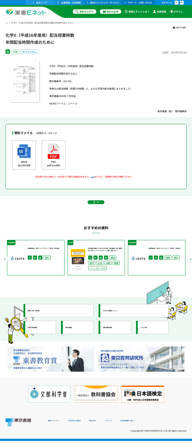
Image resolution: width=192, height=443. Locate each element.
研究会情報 (75, 342)
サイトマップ (143, 423)
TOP (8, 22)
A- (176, 2)
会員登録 (159, 11)
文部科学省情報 (40, 342)
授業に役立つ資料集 (43, 325)
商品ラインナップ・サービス (103, 2)
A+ (181, 2)
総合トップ (40, 2)
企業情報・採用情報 (69, 2)
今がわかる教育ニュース (120, 325)
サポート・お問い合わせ (138, 2)
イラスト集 (150, 342)
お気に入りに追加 (174, 29)
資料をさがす (84, 11)
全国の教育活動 (115, 342)
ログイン (176, 11)
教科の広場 (110, 11)
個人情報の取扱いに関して (173, 423)
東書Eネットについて (59, 423)
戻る (96, 210)
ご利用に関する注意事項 (92, 423)
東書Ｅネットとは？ (137, 11)
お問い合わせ (120, 423)
